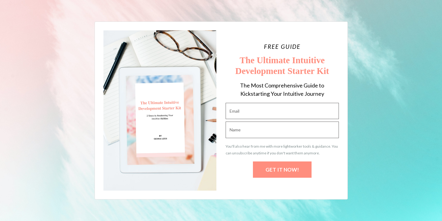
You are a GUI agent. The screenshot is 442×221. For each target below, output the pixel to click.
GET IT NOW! (282, 169)
